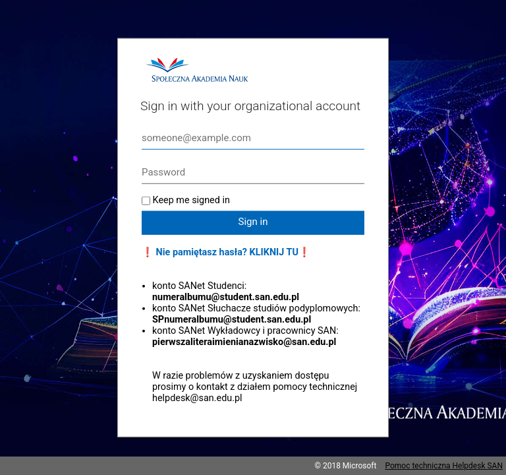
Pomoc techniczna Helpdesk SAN (444, 465)
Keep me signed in (191, 200)
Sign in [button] (253, 222)
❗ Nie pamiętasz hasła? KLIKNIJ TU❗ (226, 252)
